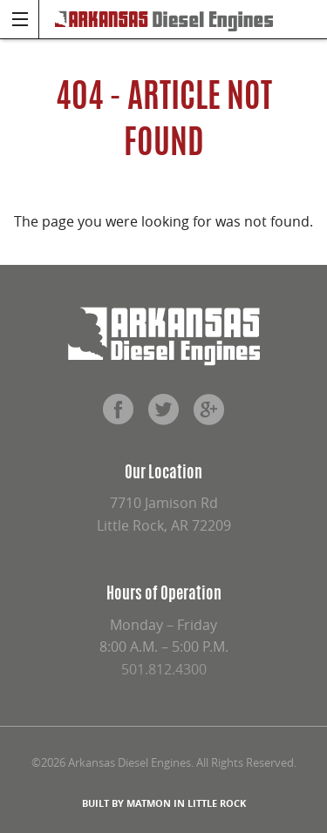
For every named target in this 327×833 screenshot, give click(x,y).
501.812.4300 (164, 669)
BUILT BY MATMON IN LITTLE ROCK (164, 802)
